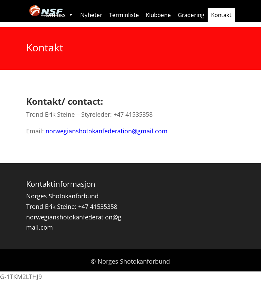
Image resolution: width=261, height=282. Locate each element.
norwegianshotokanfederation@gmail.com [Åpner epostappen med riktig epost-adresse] (107, 131)
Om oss (59, 15)
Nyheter (91, 15)
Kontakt (221, 15)
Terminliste (124, 15)
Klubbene (158, 15)
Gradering (191, 15)
